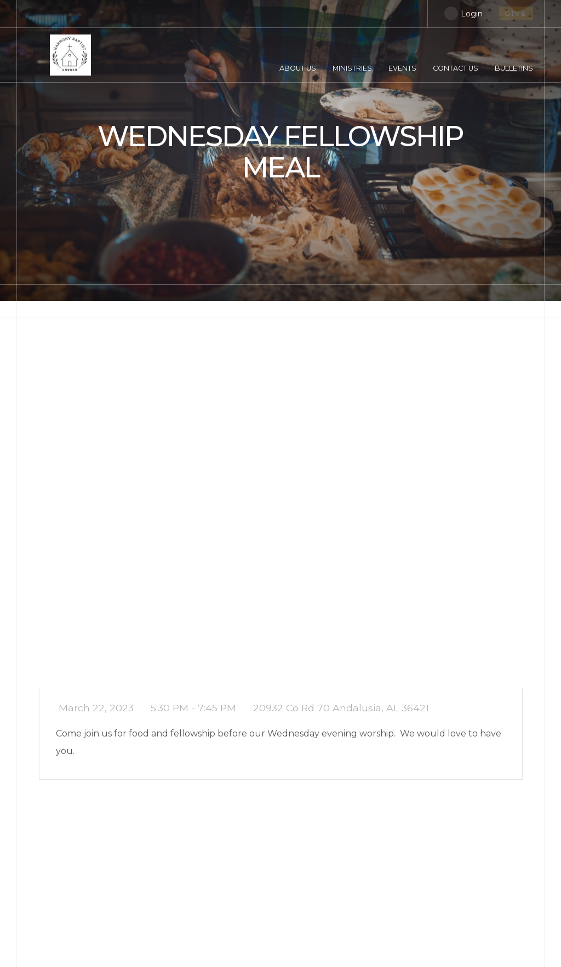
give (516, 13)
